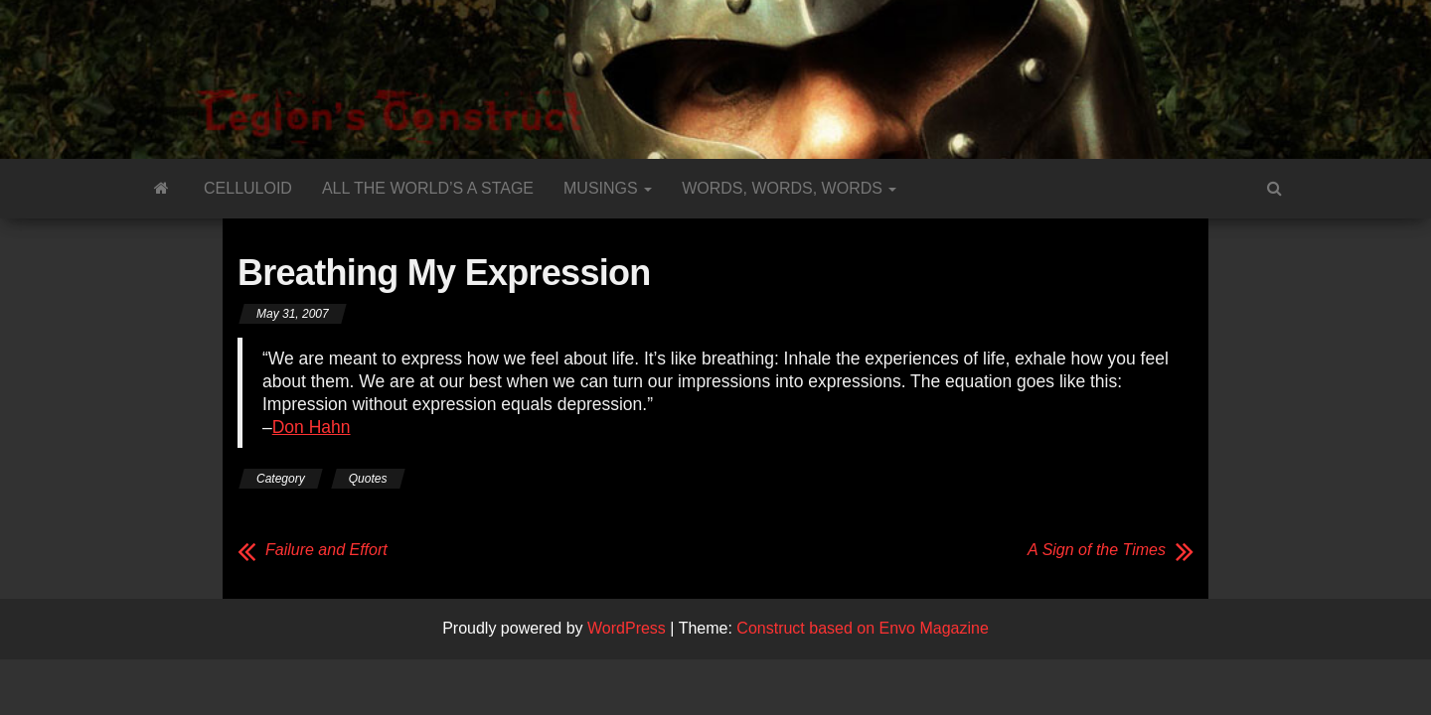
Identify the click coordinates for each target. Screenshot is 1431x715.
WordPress (626, 628)
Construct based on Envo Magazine (862, 628)
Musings (607, 188)
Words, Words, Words (789, 188)
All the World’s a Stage (428, 188)
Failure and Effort (326, 549)
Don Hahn (311, 427)
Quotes (368, 479)
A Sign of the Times (1097, 549)
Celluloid (248, 188)
